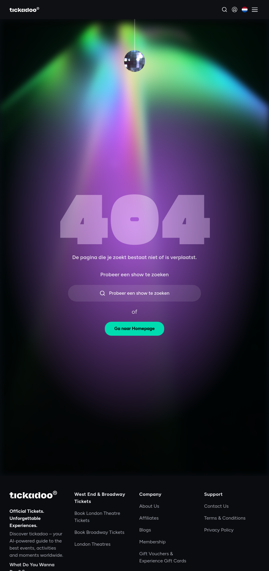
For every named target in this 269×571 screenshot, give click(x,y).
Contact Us (216, 506)
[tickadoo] (33, 495)
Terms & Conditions (225, 518)
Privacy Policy (219, 530)
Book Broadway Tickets (99, 532)
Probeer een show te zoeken (134, 293)
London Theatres (93, 544)
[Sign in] (234, 9)
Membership (152, 542)
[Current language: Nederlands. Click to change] (244, 9)
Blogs (145, 530)
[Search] (224, 9)
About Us (149, 506)
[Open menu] (254, 9)
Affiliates (149, 518)
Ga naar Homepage (134, 328)
